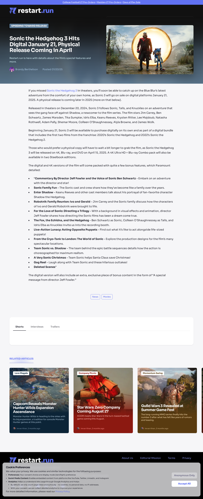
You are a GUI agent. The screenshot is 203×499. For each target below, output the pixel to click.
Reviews (96, 10)
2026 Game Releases (165, 10)
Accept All (184, 483)
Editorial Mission (150, 458)
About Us (127, 458)
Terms (171, 458)
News (64, 10)
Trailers (55, 326)
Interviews (37, 326)
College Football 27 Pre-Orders (79, 2)
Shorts (19, 326)
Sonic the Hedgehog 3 (62, 90)
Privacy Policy (62, 491)
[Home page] (31, 10)
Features (79, 10)
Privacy (186, 458)
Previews (113, 10)
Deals (144, 10)
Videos (129, 10)
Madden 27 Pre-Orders (109, 2)
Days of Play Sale (131, 2)
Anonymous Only (184, 475)
